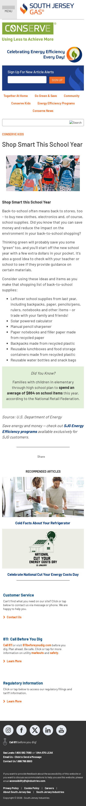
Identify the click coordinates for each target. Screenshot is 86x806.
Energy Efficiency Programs (56, 103)
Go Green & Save (46, 96)
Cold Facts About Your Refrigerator (43, 523)
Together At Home (16, 96)
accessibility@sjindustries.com (27, 780)
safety (54, 653)
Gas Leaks (8, 752)
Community (71, 96)
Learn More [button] (12, 661)
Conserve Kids (21, 103)
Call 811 (7, 645)
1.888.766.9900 (24, 761)
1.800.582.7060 (23, 752)
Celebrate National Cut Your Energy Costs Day (43, 574)
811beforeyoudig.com (37, 645)
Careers (49, 788)
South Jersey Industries (50, 791)
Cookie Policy (31, 788)
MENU (8, 9)
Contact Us (9, 761)
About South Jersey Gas (17, 791)
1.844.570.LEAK (44, 752)
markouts (37, 653)
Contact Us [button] (12, 617)
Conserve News (43, 111)
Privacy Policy (11, 788)
